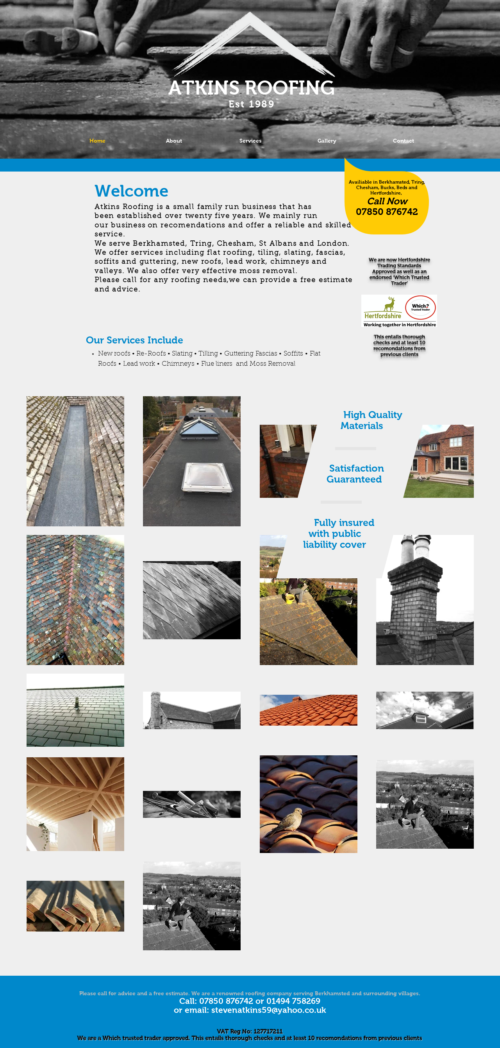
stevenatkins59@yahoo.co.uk (268, 1009)
